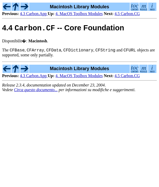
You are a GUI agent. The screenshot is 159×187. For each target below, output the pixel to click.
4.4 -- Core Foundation (63, 29)
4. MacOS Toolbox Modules (79, 13)
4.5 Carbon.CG (127, 13)
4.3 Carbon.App (34, 13)
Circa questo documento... (36, 91)
